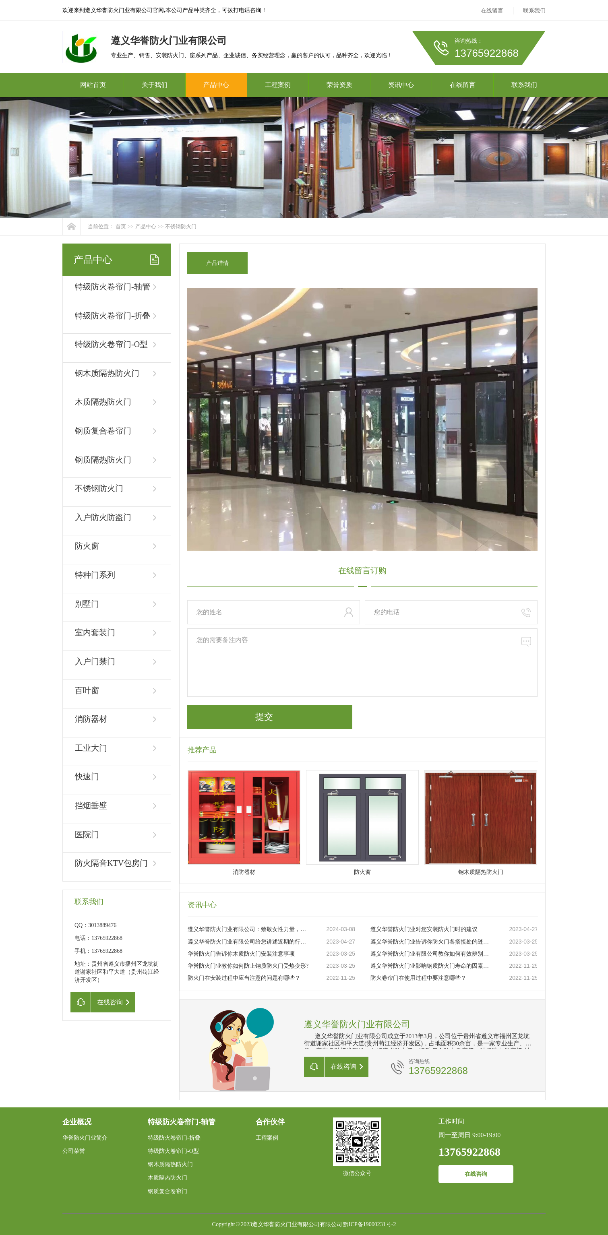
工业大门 (91, 747)
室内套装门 (95, 632)
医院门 (87, 834)
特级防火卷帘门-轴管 (112, 286)
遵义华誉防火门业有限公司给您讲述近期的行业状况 (248, 942)
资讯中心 (401, 84)
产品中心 (216, 84)
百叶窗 (87, 690)
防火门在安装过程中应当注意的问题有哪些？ (244, 978)
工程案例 (278, 84)
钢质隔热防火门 (103, 459)
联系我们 (534, 11)
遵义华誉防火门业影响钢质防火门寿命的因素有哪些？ (431, 966)
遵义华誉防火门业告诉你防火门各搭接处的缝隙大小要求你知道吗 (431, 942)
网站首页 (93, 84)
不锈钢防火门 (180, 226)
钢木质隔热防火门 (107, 373)
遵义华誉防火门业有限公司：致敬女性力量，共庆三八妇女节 (248, 929)
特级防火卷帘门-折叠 (112, 315)
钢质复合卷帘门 (103, 430)
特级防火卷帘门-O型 (111, 344)
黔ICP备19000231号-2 (369, 1224)
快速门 (87, 776)
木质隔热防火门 (103, 401)
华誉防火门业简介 (85, 1138)
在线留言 (492, 11)
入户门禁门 (95, 661)
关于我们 (155, 84)
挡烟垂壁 (91, 805)
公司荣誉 (73, 1151)
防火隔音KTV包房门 (111, 863)
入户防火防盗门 (103, 517)
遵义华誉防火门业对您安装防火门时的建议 (424, 929)
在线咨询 (476, 1174)
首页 (121, 226)
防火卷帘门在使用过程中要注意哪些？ (418, 978)
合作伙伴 (270, 1122)
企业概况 (76, 1122)
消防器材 (91, 719)
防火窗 (87, 545)
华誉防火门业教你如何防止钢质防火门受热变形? (248, 966)
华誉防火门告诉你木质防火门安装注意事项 (241, 954)
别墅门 (87, 603)
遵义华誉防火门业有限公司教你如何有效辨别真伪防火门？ (431, 954)
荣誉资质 (339, 84)
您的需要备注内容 (362, 662)
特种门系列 (95, 574)
